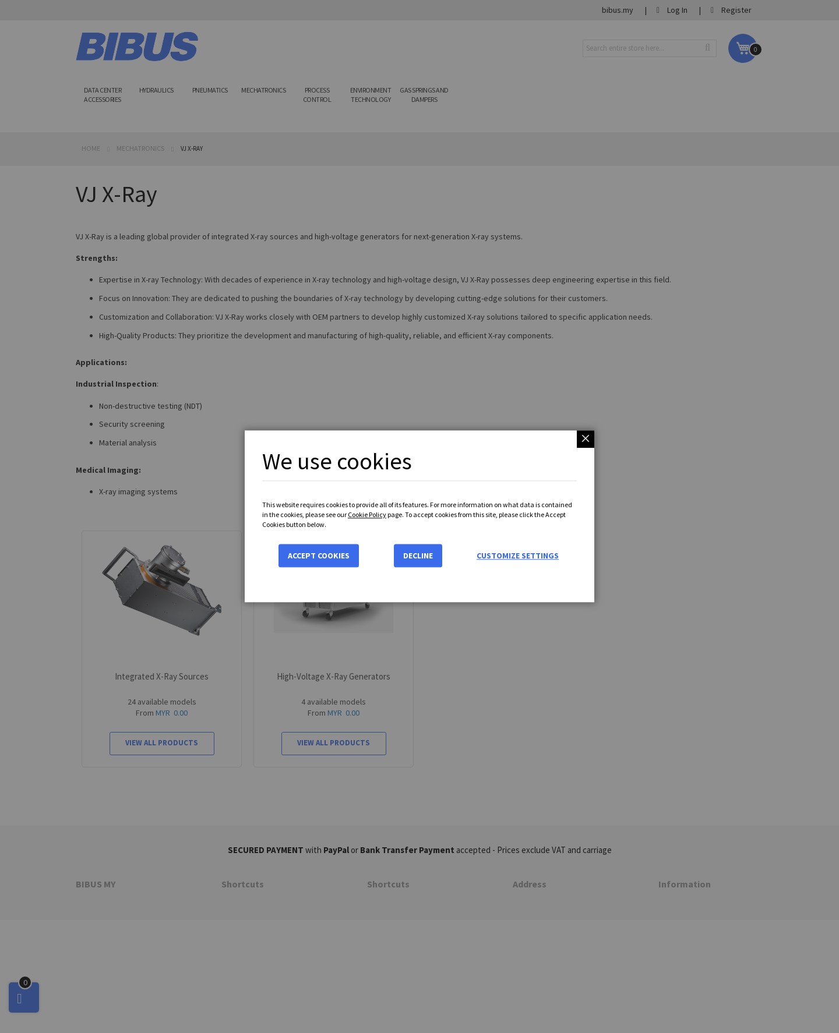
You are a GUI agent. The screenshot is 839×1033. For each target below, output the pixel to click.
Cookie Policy (367, 514)
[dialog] (419, 516)
